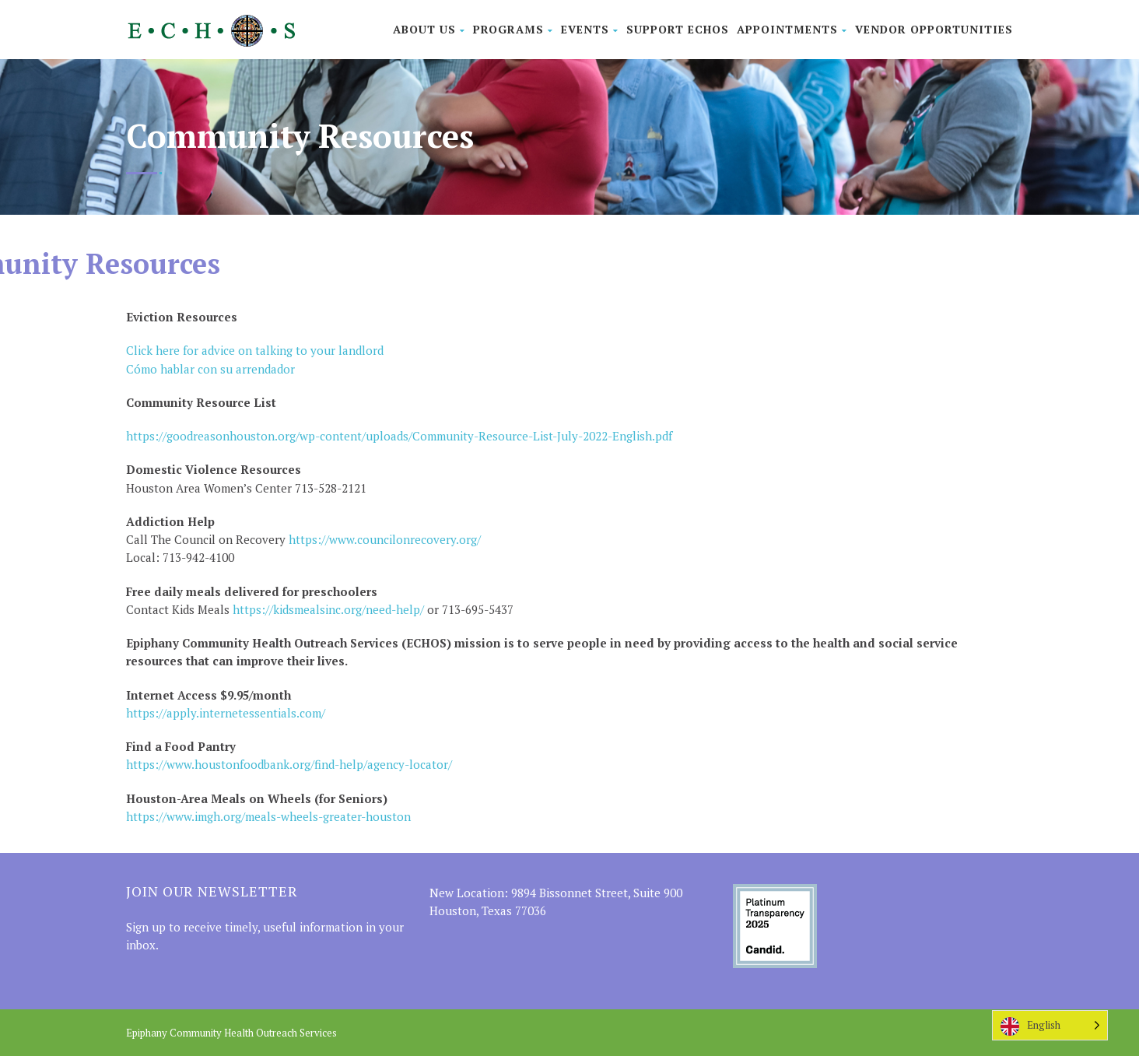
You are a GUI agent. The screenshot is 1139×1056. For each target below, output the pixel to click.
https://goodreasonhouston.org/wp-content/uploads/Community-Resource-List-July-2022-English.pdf (399, 436)
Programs (513, 29)
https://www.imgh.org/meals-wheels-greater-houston (268, 816)
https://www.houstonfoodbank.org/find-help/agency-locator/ (289, 764)
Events (590, 29)
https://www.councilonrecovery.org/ (383, 539)
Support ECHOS (677, 29)
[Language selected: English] (1050, 1025)
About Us (429, 29)
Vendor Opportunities (934, 29)
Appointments (792, 29)
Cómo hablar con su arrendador (210, 369)
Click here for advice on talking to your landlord (255, 350)
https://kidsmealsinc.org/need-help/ (328, 609)
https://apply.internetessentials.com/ (225, 713)
